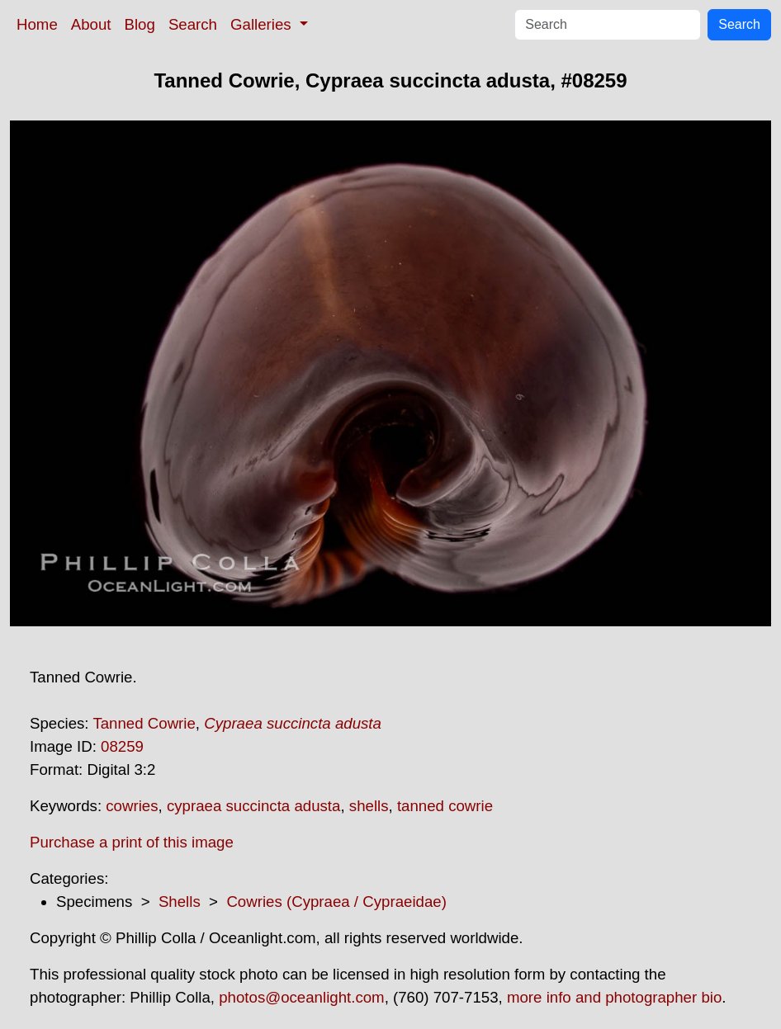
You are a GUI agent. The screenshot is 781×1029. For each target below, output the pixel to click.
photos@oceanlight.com (301, 997)
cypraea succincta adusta (254, 805)
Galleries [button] (263, 24)
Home (37, 24)
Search (192, 24)
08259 (122, 746)
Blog (140, 24)
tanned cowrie (445, 805)
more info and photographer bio (614, 997)
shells (369, 805)
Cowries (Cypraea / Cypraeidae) (336, 901)
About (91, 24)
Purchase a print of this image (132, 842)
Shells (180, 901)
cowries (132, 805)
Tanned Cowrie (143, 723)
